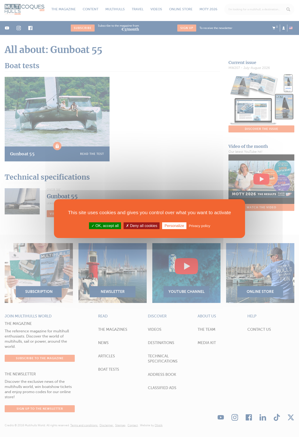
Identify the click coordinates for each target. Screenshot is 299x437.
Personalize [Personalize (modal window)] (174, 225)
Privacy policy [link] (199, 225)
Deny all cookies (141, 225)
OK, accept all (105, 225)
